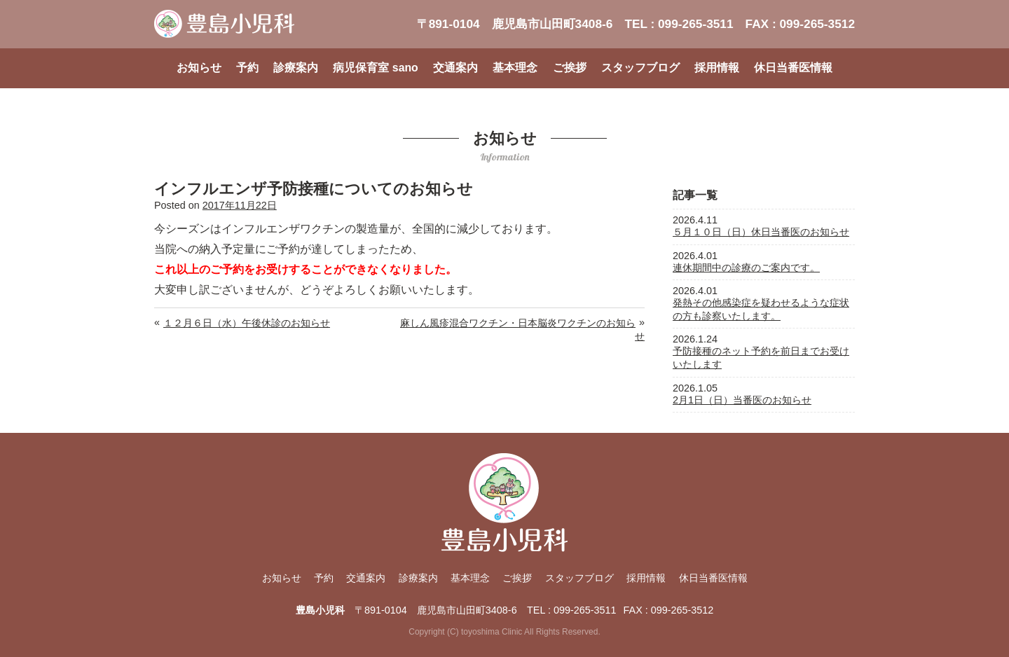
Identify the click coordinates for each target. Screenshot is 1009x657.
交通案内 (455, 68)
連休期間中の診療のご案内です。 (746, 267)
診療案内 (295, 68)
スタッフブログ (640, 68)
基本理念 (515, 68)
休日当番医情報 (793, 68)
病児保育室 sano (375, 68)
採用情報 (716, 68)
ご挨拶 (569, 68)
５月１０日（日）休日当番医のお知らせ (761, 231)
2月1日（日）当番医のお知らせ (742, 400)
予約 (247, 68)
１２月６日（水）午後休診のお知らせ (246, 322)
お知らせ (199, 68)
